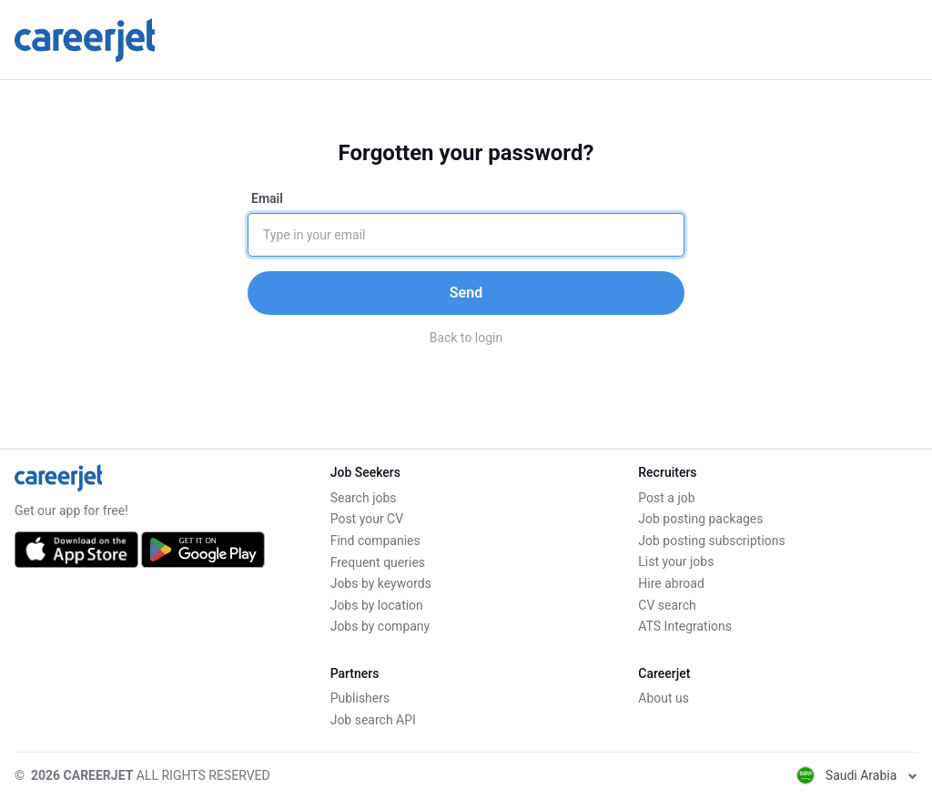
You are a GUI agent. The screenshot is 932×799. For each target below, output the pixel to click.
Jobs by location (376, 605)
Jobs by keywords (380, 583)
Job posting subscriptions (711, 540)
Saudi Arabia (856, 775)
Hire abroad (671, 583)
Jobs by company (380, 626)
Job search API (373, 720)
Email (267, 198)
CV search (666, 605)
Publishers (360, 699)
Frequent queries (377, 562)
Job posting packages (700, 518)
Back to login (466, 337)
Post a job (666, 498)
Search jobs (363, 498)
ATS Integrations (685, 626)
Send (466, 292)
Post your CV (366, 518)
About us (663, 699)
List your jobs (676, 562)
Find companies (375, 540)
